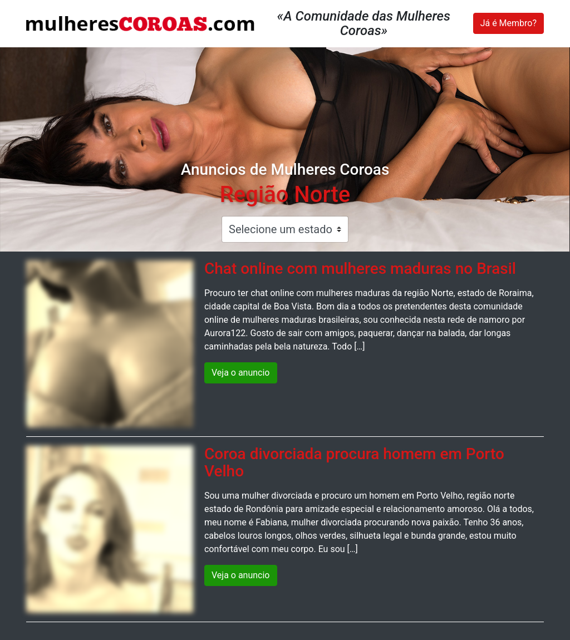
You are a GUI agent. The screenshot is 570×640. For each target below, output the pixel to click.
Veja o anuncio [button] (241, 372)
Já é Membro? (508, 23)
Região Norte (285, 194)
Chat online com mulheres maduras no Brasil (360, 268)
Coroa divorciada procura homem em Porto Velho (354, 462)
